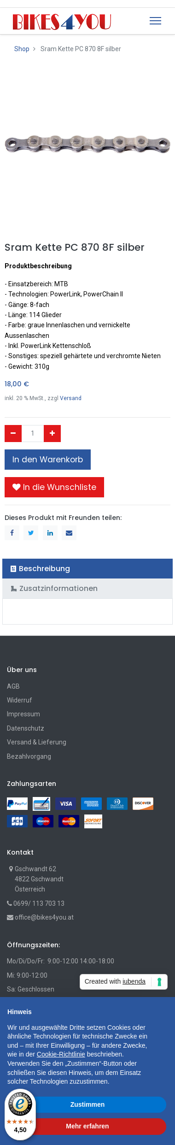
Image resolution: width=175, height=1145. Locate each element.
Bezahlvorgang (29, 756)
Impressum (23, 714)
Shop (21, 49)
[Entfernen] (13, 433)
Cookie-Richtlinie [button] (61, 1054)
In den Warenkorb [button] (47, 459)
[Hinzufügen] (52, 433)
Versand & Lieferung (36, 742)
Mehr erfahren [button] (87, 1126)
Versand (71, 398)
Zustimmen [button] (87, 1104)
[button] (54, 487)
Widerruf (19, 700)
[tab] (87, 568)
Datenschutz (25, 728)
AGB (13, 686)
